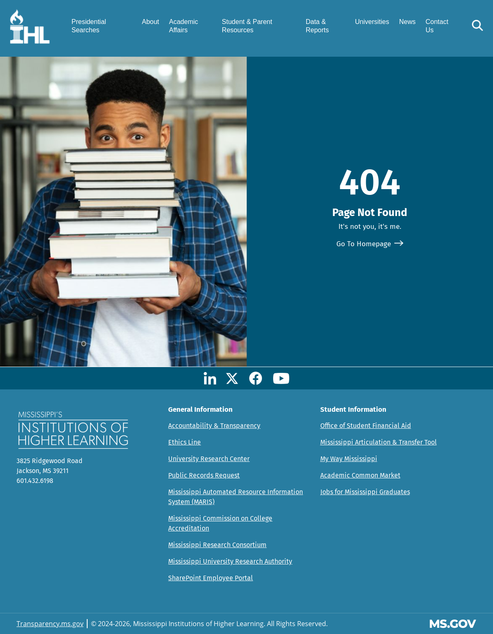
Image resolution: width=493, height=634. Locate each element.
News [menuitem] (407, 21)
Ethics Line (184, 442)
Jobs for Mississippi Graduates (365, 492)
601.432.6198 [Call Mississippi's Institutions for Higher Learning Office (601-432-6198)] (35, 481)
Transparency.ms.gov (50, 623)
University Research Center (209, 459)
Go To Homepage (363, 244)
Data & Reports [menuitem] (317, 25)
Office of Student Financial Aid (365, 426)
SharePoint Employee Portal (210, 578)
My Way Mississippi (348, 459)
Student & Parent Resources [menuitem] (247, 25)
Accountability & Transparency (214, 426)
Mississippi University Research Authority (230, 561)
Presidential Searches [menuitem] (88, 25)
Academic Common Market (360, 475)
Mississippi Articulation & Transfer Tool (378, 442)
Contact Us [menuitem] (437, 25)
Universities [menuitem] (372, 21)
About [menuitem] (150, 21)
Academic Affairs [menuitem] (183, 25)
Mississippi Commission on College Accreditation (220, 523)
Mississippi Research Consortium (217, 545)
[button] (477, 25)
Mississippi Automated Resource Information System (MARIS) (235, 497)
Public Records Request (204, 475)
